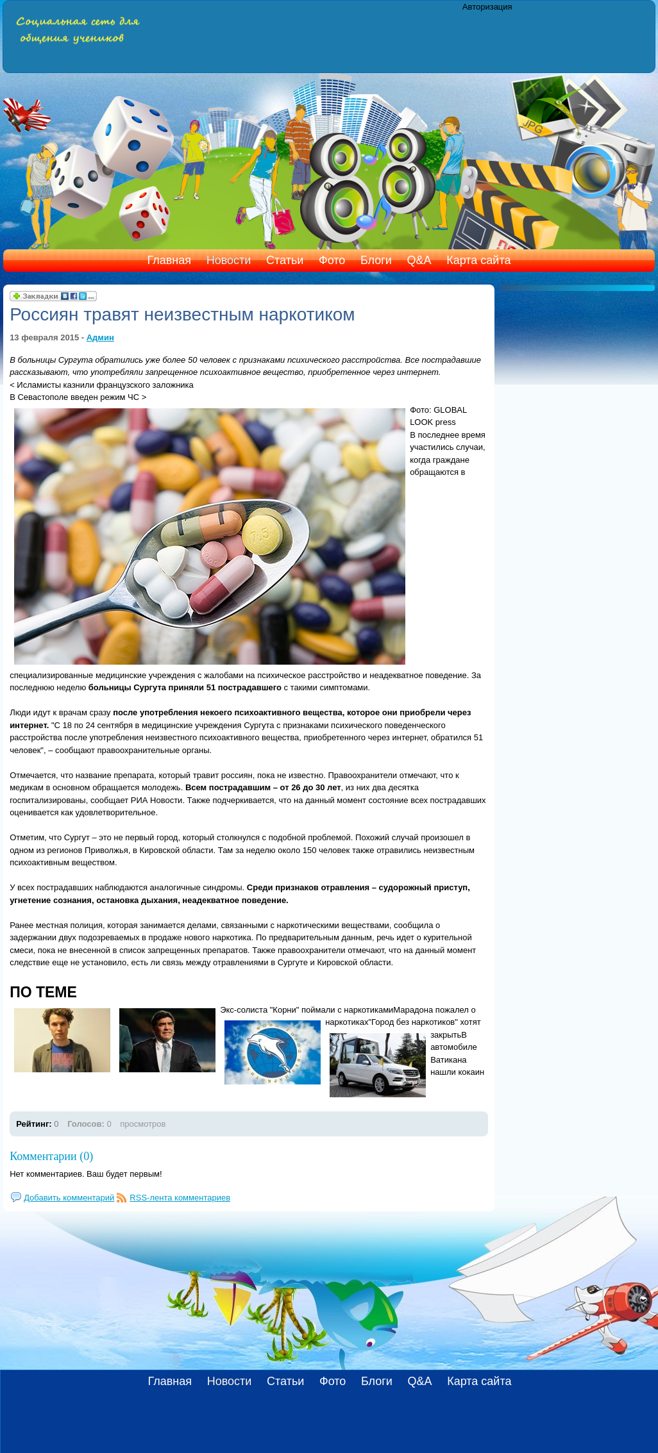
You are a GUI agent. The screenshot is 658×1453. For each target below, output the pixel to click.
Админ (100, 337)
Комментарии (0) (51, 1156)
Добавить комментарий (69, 1197)
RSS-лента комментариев (180, 1197)
